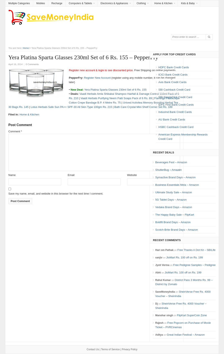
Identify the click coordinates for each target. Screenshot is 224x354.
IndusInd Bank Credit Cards (175, 112)
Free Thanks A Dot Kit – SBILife (196, 250)
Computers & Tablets (80, 3)
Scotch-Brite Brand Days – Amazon (176, 229)
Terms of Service (110, 349)
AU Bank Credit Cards (171, 119)
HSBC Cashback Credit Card (175, 127)
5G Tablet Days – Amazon (171, 199)
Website (132, 175)
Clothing (141, 3)
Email (71, 175)
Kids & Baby (188, 3)
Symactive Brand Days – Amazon (175, 177)
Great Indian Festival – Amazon (186, 334)
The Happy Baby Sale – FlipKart (174, 214)
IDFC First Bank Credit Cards (176, 104)
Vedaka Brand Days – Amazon (173, 207)
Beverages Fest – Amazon (171, 162)
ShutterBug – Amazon (168, 169)
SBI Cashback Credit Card (174, 89)
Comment (15, 131)
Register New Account (97, 77)
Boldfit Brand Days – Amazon (173, 222)
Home (26, 48)
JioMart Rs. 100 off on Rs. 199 (184, 257)
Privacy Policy (129, 349)
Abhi (158, 272)
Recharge (56, 3)
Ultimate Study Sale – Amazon (173, 192)
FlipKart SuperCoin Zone (192, 315)
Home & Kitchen (163, 3)
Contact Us (93, 349)
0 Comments (32, 64)
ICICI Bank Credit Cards (172, 74)
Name (12, 175)
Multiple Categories (19, 3)
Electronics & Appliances (114, 3)
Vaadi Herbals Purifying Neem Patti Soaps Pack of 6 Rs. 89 (116, 98)
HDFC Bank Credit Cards (173, 67)
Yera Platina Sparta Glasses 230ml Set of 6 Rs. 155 (115, 89)
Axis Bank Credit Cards (172, 82)
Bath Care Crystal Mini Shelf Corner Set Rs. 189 (143, 107)
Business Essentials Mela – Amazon (177, 184)
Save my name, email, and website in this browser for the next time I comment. (55, 193)
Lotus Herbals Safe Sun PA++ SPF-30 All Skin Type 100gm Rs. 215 (71, 107)
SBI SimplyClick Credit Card (175, 97)
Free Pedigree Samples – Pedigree (194, 265)
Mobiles (40, 3)
